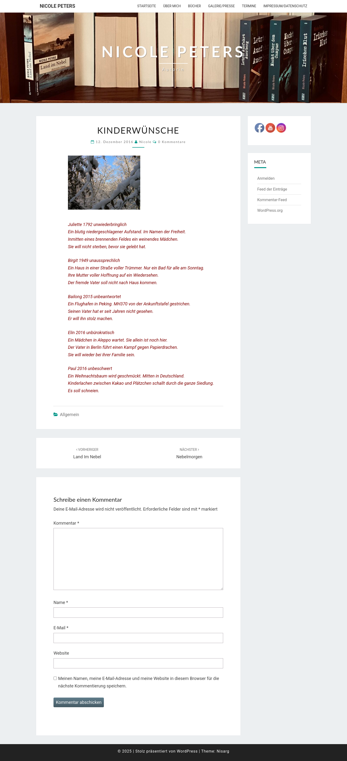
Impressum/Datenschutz (285, 6)
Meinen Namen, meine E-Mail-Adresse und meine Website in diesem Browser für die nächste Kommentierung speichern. (138, 682)
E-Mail (60, 627)
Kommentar (66, 523)
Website (61, 653)
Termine (249, 6)
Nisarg (223, 751)
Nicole (145, 142)
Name (60, 602)
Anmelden (266, 178)
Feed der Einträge (272, 189)
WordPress (187, 751)
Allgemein (69, 414)
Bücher (194, 6)
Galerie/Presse (221, 6)
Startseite (146, 6)
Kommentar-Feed (272, 200)
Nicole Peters (57, 6)
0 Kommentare (172, 142)
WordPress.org (270, 210)
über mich (172, 6)
